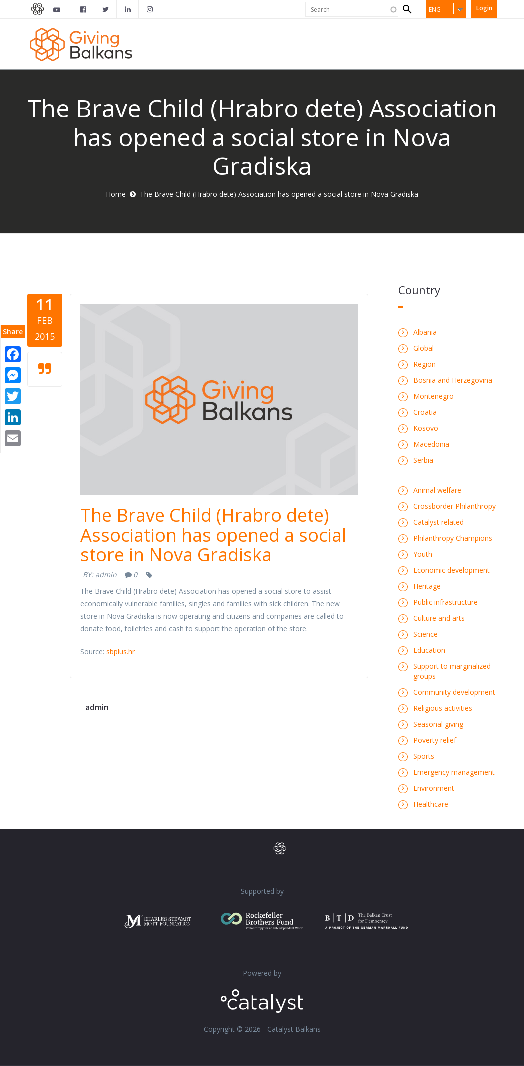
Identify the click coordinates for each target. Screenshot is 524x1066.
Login (484, 8)
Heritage (427, 586)
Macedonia (431, 444)
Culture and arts (439, 618)
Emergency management (454, 772)
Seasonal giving (438, 724)
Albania (425, 332)
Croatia (425, 412)
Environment (433, 788)
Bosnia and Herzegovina (452, 380)
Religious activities (442, 708)
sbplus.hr (120, 651)
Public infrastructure (445, 602)
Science (425, 634)
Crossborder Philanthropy (454, 506)
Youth (422, 554)
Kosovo (425, 428)
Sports (423, 756)
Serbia (423, 460)
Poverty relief (434, 740)
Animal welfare (437, 490)
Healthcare (430, 804)
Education (429, 650)
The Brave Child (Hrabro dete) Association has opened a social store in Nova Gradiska (213, 535)
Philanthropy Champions (452, 538)
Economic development (451, 570)
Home (116, 194)
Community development (454, 692)
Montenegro (433, 396)
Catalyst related (438, 522)
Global (423, 348)
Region (424, 364)
